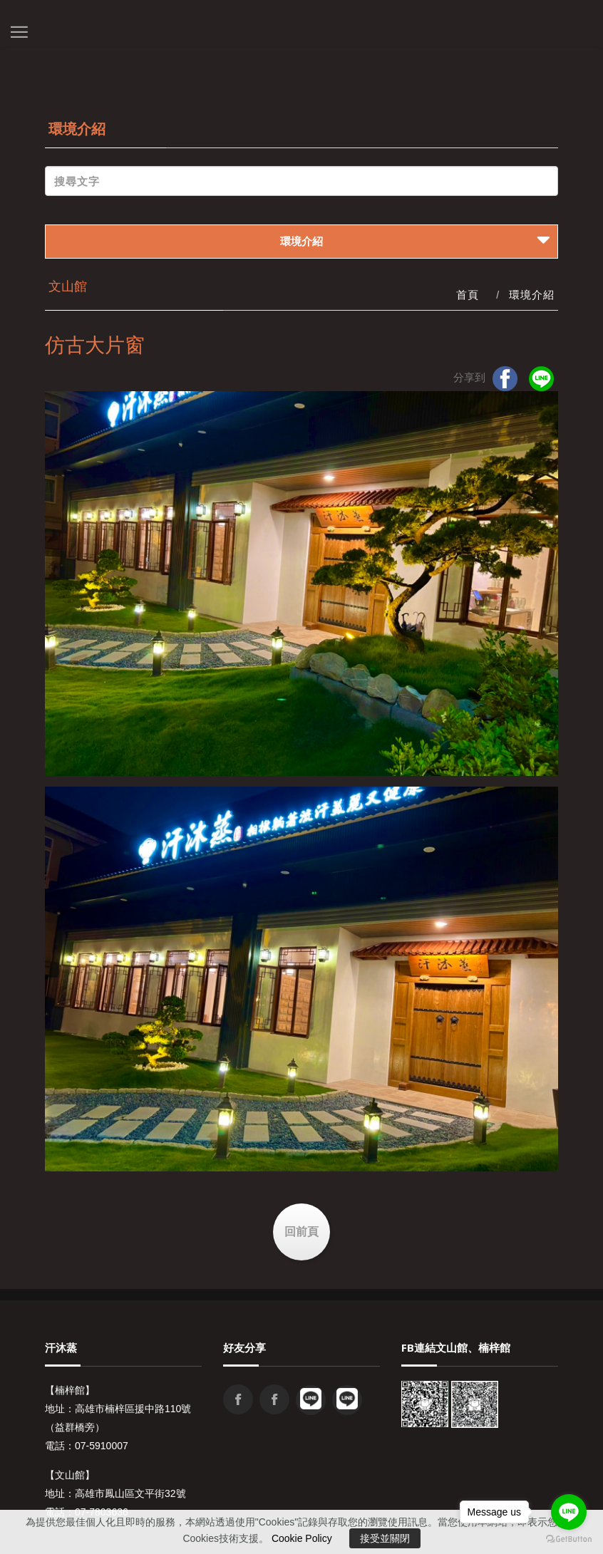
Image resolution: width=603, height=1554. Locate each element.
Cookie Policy (302, 1538)
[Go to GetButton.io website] (569, 1539)
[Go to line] (569, 1512)
